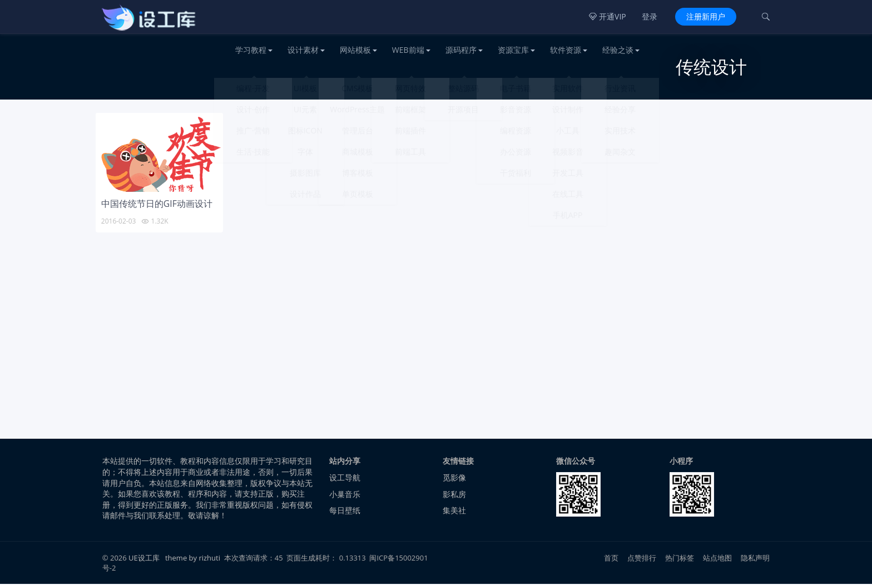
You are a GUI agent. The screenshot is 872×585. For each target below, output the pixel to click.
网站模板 (355, 49)
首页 (611, 559)
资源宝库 (513, 49)
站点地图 (717, 559)
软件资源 (565, 49)
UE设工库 (144, 559)
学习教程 (250, 49)
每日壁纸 (344, 511)
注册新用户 (705, 16)
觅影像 (454, 478)
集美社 (454, 511)
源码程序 (461, 49)
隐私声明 (755, 559)
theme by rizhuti (193, 559)
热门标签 (680, 559)
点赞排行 (642, 559)
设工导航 (344, 478)
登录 (649, 16)
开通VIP (607, 16)
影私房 (454, 494)
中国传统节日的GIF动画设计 (156, 205)
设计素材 (303, 49)
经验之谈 (617, 49)
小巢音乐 (344, 494)
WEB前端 (408, 49)
